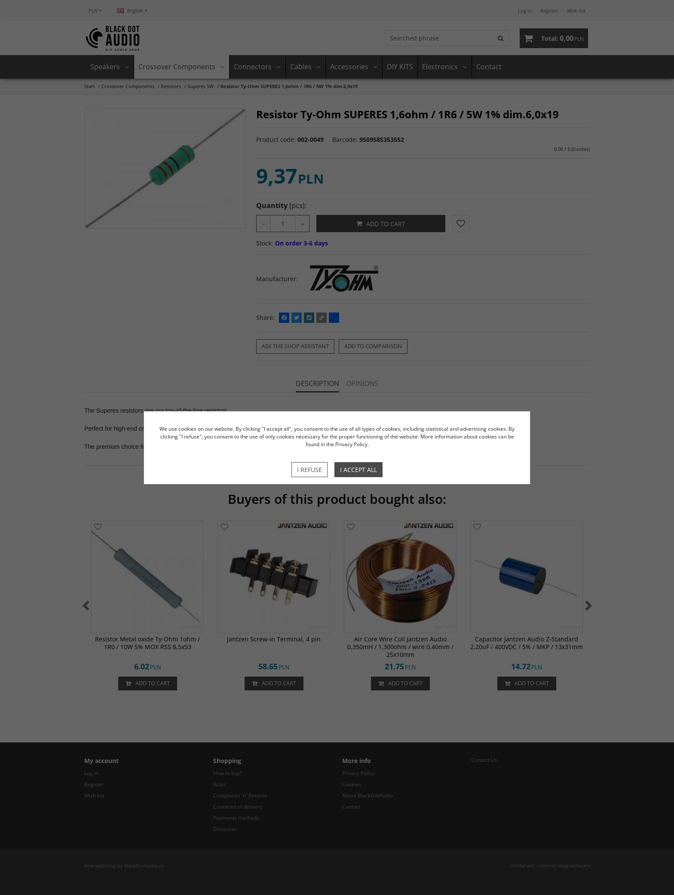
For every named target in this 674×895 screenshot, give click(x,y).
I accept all (358, 470)
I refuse (309, 470)
